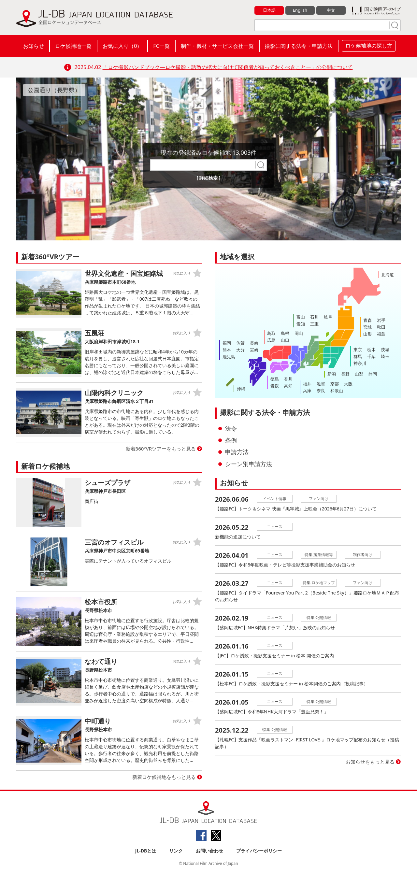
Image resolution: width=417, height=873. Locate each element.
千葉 (371, 356)
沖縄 (241, 389)
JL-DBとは (145, 851)
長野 (345, 374)
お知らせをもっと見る (370, 761)
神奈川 (359, 363)
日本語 (269, 10)
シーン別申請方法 (248, 464)
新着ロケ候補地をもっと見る (164, 777)
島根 (285, 333)
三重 (314, 324)
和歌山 (336, 391)
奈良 (321, 391)
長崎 (254, 343)
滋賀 (321, 384)
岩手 (381, 320)
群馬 (357, 356)
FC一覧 (161, 46)
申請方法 (237, 452)
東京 (357, 349)
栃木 (371, 349)
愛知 (300, 324)
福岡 (227, 343)
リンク (176, 851)
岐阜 (328, 317)
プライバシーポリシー (259, 851)
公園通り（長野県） (54, 90)
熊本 (227, 350)
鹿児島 (229, 357)
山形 (367, 334)
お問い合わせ (209, 851)
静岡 (372, 374)
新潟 (331, 374)
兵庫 (307, 391)
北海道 (387, 275)
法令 (231, 428)
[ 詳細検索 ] (209, 178)
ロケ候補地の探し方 (368, 45)
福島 (381, 334)
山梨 (359, 374)
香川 (288, 379)
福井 (307, 384)
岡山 (299, 333)
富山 (300, 317)
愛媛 (274, 386)
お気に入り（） (122, 46)
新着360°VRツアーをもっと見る (161, 448)
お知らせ (33, 46)
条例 (231, 440)
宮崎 (254, 350)
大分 (240, 350)
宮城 (367, 327)
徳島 (274, 379)
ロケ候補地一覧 (73, 46)
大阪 (348, 384)
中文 (331, 10)
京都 (334, 384)
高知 (288, 386)
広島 (271, 340)
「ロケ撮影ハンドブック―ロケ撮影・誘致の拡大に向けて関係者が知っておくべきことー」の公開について (228, 67)
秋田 (381, 327)
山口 (285, 340)
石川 (314, 317)
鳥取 (271, 333)
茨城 (385, 349)
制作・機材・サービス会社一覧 (217, 46)
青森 (367, 320)
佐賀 (240, 343)
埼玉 (385, 356)
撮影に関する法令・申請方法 (299, 46)
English (300, 10)
